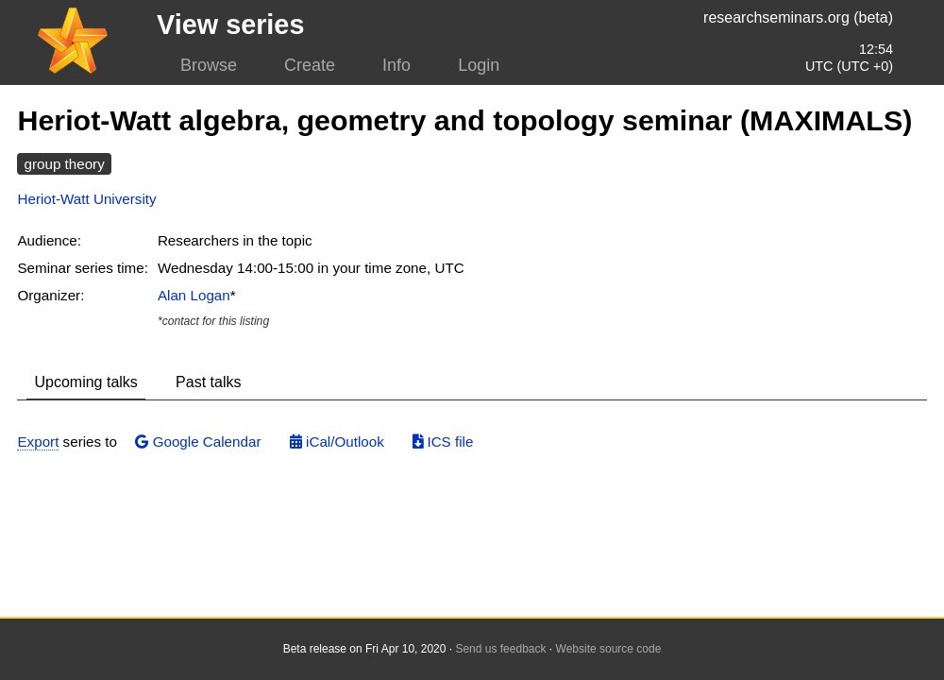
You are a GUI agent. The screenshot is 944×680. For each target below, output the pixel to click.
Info (396, 65)
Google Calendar (198, 442)
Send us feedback (500, 648)
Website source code (609, 648)
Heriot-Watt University (86, 199)
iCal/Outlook (337, 442)
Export (38, 442)
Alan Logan (194, 295)
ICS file (443, 442)
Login (478, 65)
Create (309, 65)
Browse (208, 65)
